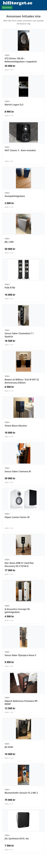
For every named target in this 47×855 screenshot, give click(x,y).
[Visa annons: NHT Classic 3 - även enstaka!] (23, 143)
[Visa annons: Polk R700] (23, 280)
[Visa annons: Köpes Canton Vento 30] (23, 510)
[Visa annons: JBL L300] (23, 234)
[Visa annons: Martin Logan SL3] (23, 97)
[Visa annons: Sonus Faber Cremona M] (23, 464)
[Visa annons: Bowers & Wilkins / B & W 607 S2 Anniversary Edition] (23, 372)
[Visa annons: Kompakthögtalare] (23, 189)
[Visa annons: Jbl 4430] (23, 739)
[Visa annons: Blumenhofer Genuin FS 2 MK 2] (23, 785)
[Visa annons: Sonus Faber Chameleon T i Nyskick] (23, 326)
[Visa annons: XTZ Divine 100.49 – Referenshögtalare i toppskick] (23, 51)
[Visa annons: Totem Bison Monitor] (23, 418)
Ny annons (7, 7)
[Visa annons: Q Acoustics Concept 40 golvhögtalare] (23, 602)
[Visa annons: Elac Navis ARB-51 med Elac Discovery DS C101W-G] (23, 556)
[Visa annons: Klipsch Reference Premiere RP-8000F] (23, 694)
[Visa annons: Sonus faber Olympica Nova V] (23, 648)
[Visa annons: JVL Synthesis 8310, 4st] (23, 831)
